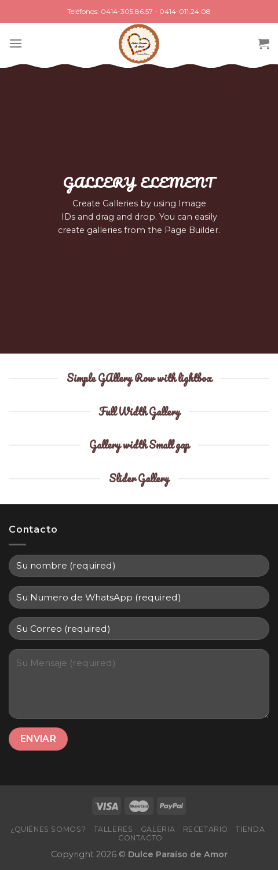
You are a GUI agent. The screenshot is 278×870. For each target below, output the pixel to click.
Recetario (206, 829)
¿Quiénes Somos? (48, 829)
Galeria (158, 829)
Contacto (140, 837)
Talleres (113, 829)
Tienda (250, 829)
